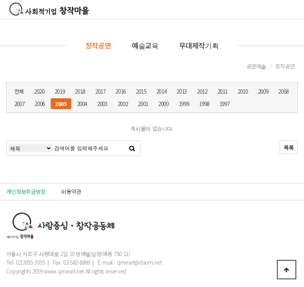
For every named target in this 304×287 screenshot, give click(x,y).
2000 (163, 104)
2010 (242, 91)
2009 (263, 91)
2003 (102, 104)
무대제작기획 (199, 45)
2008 (283, 91)
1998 (204, 104)
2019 (60, 91)
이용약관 (71, 191)
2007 (19, 104)
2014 (161, 91)
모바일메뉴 (294, 10)
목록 (289, 147)
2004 (82, 104)
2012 (202, 91)
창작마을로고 (49, 9)
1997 (224, 104)
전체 (19, 91)
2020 (39, 91)
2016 (120, 91)
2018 (80, 91)
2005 (61, 104)
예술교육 (145, 45)
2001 (143, 104)
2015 (141, 91)
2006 (39, 104)
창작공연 (98, 45)
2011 (222, 91)
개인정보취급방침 (26, 191)
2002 (123, 104)
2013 (181, 91)
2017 (100, 91)
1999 (184, 104)
